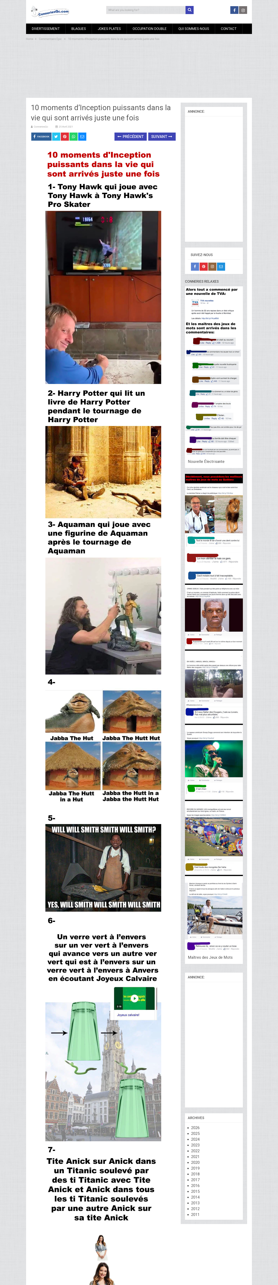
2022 (195, 1151)
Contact (228, 29)
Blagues (78, 29)
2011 (195, 1214)
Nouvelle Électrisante (206, 461)
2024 (195, 1139)
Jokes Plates (109, 29)
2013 (195, 1203)
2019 (195, 1168)
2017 (195, 1180)
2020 (195, 1162)
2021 (195, 1156)
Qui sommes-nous (193, 29)
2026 (195, 1127)
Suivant (161, 136)
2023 (195, 1145)
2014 (195, 1197)
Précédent (130, 136)
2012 (195, 1208)
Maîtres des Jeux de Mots (210, 957)
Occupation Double (150, 29)
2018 (195, 1174)
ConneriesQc (41, 126)
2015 (195, 1191)
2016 (195, 1185)
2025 (195, 1133)
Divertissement (46, 29)
